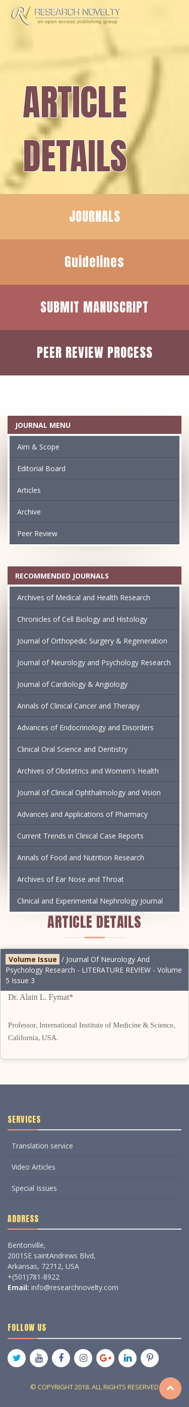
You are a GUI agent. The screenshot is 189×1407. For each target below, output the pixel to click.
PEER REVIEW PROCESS (95, 352)
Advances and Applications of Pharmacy (82, 814)
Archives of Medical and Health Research (83, 597)
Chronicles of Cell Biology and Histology (82, 619)
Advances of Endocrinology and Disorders (85, 727)
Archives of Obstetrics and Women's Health (88, 771)
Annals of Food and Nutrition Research (80, 857)
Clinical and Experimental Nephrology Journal (90, 901)
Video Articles (33, 1167)
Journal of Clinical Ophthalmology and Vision (89, 792)
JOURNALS (94, 216)
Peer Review (37, 533)
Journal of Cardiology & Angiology (72, 684)
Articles (29, 490)
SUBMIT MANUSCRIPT (94, 307)
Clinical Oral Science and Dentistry (72, 749)
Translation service (42, 1145)
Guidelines (94, 261)
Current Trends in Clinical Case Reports (80, 836)
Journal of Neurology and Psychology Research (94, 662)
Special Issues (34, 1188)
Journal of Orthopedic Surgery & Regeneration (92, 641)
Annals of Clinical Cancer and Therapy (78, 706)
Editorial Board (41, 468)
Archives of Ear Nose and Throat (70, 879)
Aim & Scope (38, 447)
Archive (29, 512)
